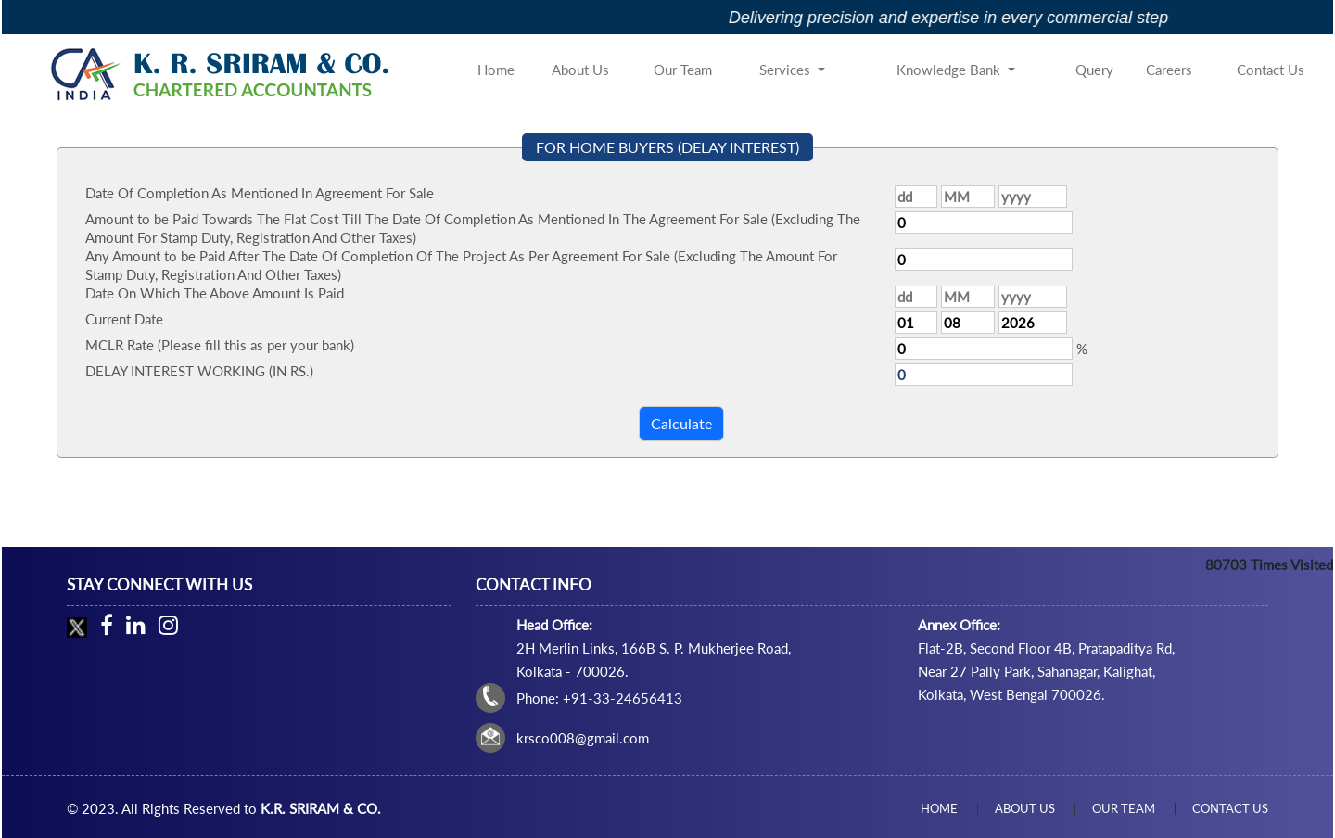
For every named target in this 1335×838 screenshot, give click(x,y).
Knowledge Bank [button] (950, 69)
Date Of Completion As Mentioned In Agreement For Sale (259, 192)
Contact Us (1270, 69)
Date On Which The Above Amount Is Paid (214, 293)
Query (1094, 69)
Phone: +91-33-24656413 (599, 698)
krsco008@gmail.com (582, 738)
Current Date (124, 319)
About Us (580, 69)
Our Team (683, 69)
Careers (1169, 69)
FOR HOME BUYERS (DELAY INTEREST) (667, 147)
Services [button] (786, 69)
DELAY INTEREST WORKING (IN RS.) (199, 370)
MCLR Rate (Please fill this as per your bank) (219, 344)
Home (496, 69)
